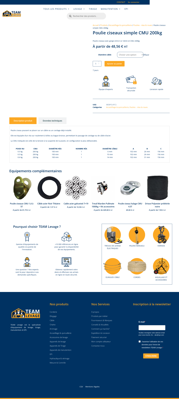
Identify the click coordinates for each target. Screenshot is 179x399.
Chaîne (52, 319)
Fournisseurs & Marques (101, 315)
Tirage (88, 11)
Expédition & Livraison (100, 328)
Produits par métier (99, 311)
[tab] (23, 115)
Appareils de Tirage (58, 341)
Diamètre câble (104, 50)
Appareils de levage (58, 336)
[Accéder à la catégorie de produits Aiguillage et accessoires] (161, 264)
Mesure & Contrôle (58, 357)
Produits (104, 20)
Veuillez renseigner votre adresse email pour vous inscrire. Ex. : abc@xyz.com (152, 329)
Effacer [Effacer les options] (146, 50)
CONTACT (144, 2)
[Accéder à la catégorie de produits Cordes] (137, 263)
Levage (75, 11)
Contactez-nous (98, 341)
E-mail (142, 317)
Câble (52, 315)
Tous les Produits (52, 11)
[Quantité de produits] (97, 58)
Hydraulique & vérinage (59, 353)
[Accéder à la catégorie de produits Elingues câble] (112, 263)
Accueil (96, 20)
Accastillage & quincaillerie (120, 20)
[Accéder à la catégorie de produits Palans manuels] (137, 231)
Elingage (53, 311)
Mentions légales (92, 381)
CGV (81, 381)
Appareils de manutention (60, 345)
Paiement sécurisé (99, 332)
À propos (95, 307)
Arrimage (53, 324)
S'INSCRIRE (151, 351)
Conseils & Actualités (100, 319)
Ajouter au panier (114, 58)
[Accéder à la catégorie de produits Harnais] (161, 231)
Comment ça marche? (100, 324)
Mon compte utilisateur (101, 336)
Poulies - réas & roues (142, 20)
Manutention (106, 11)
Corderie (53, 307)
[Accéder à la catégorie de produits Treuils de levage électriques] (112, 232)
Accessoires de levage (59, 332)
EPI (122, 11)
